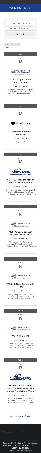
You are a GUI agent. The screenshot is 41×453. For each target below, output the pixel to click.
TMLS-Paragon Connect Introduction (20, 81)
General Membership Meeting (20, 133)
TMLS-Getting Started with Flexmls (20, 285)
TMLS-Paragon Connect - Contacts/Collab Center (20, 233)
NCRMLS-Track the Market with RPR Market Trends (20, 181)
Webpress (28, 450)
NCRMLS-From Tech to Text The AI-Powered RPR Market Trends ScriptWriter (21, 388)
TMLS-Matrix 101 (20, 336)
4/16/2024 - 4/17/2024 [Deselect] (12, 44)
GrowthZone (25, 416)
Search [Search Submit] (20, 34)
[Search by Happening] (20, 28)
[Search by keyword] (20, 23)
